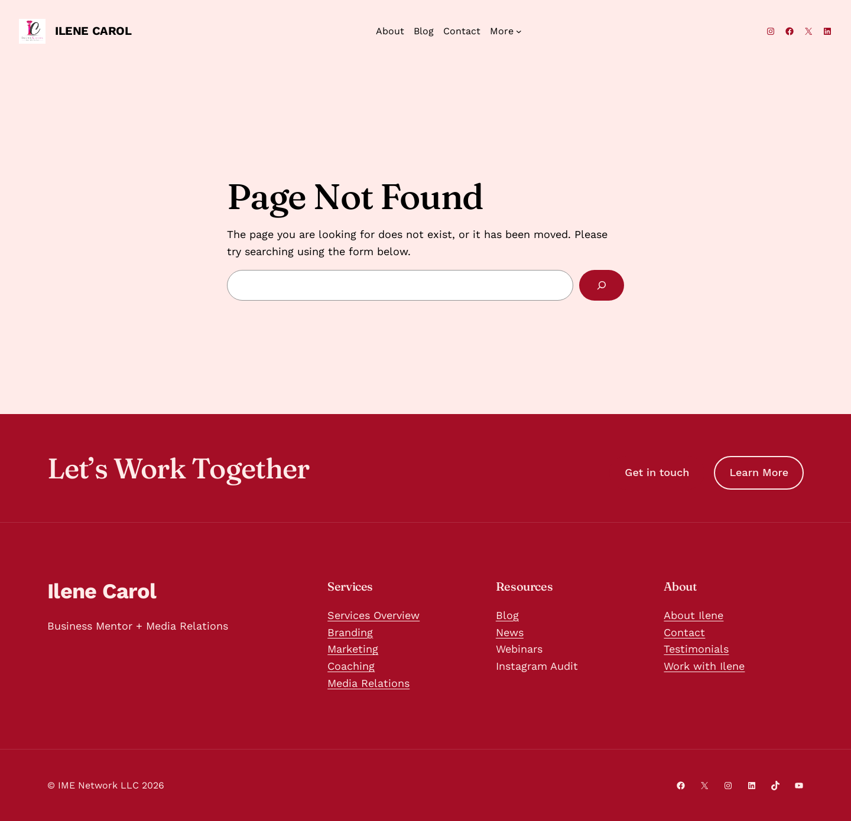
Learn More (758, 472)
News (510, 632)
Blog (507, 615)
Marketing (352, 649)
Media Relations (368, 683)
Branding (350, 632)
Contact (684, 632)
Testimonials (696, 649)
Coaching (351, 666)
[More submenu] (519, 31)
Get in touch (657, 472)
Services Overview (373, 615)
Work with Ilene (704, 666)
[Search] (601, 285)
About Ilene (693, 615)
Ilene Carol (93, 31)
